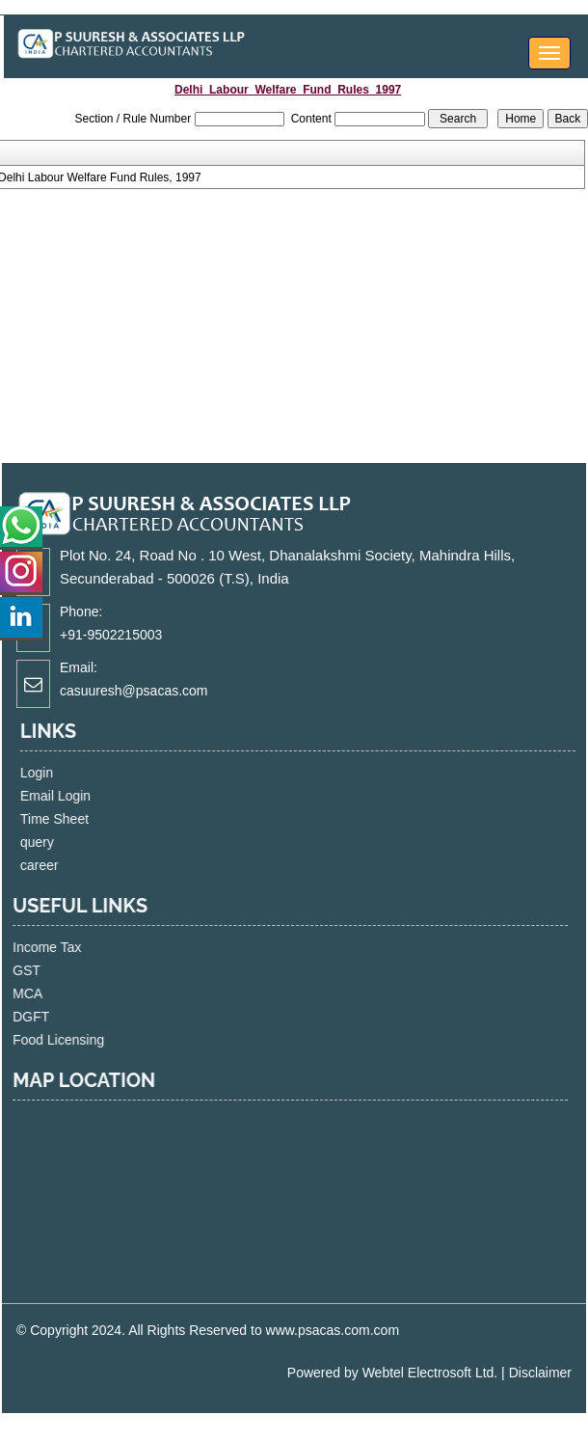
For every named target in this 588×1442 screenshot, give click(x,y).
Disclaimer (540, 1372)
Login (60, 772)
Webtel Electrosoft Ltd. (430, 1372)
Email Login (79, 795)
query (61, 842)
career (63, 865)
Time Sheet (78, 819)
